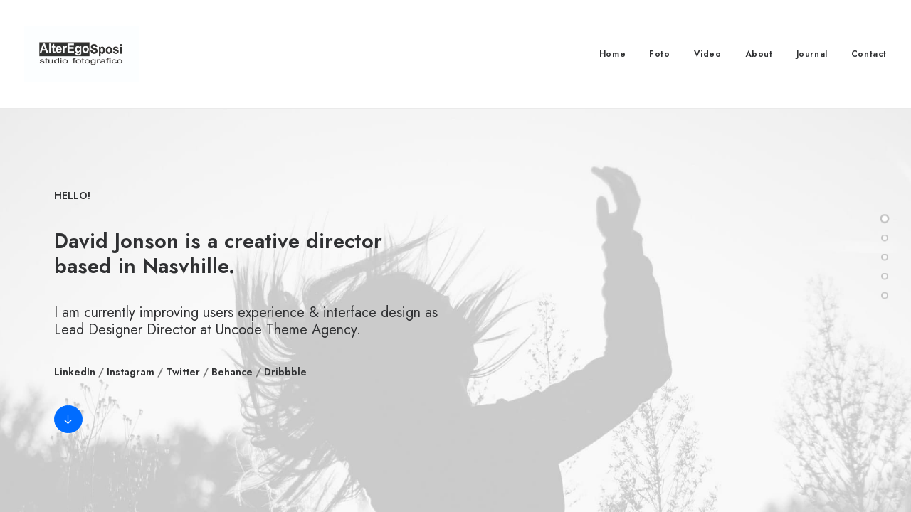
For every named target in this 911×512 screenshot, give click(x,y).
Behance (232, 372)
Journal (812, 54)
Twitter (183, 372)
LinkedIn (74, 372)
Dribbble (285, 372)
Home (612, 54)
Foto (659, 54)
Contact (869, 54)
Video (708, 54)
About (759, 54)
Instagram (130, 372)
